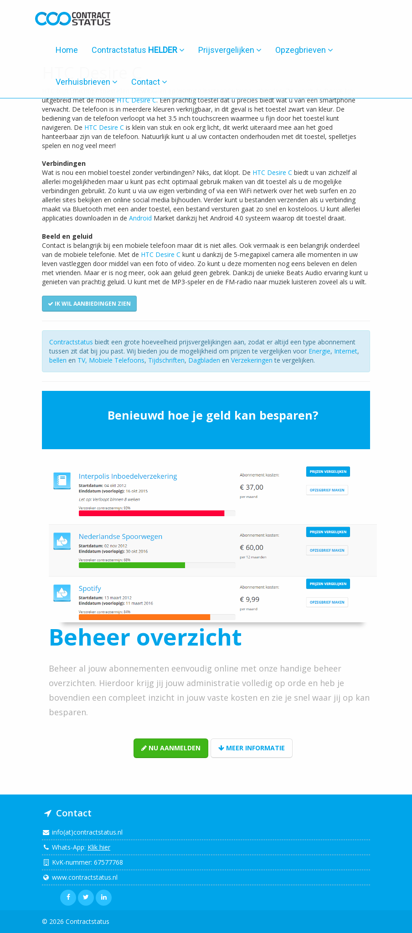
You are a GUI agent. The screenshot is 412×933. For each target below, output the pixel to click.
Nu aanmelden (171, 747)
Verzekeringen (252, 360)
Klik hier (99, 847)
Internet (345, 351)
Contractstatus (138, 50)
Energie (319, 351)
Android (140, 218)
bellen (58, 360)
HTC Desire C (136, 100)
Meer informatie (251, 747)
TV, (83, 360)
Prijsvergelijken (230, 50)
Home (67, 50)
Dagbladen (204, 360)
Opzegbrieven (304, 50)
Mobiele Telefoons (116, 360)
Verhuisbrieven (87, 82)
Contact (149, 82)
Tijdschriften (166, 360)
